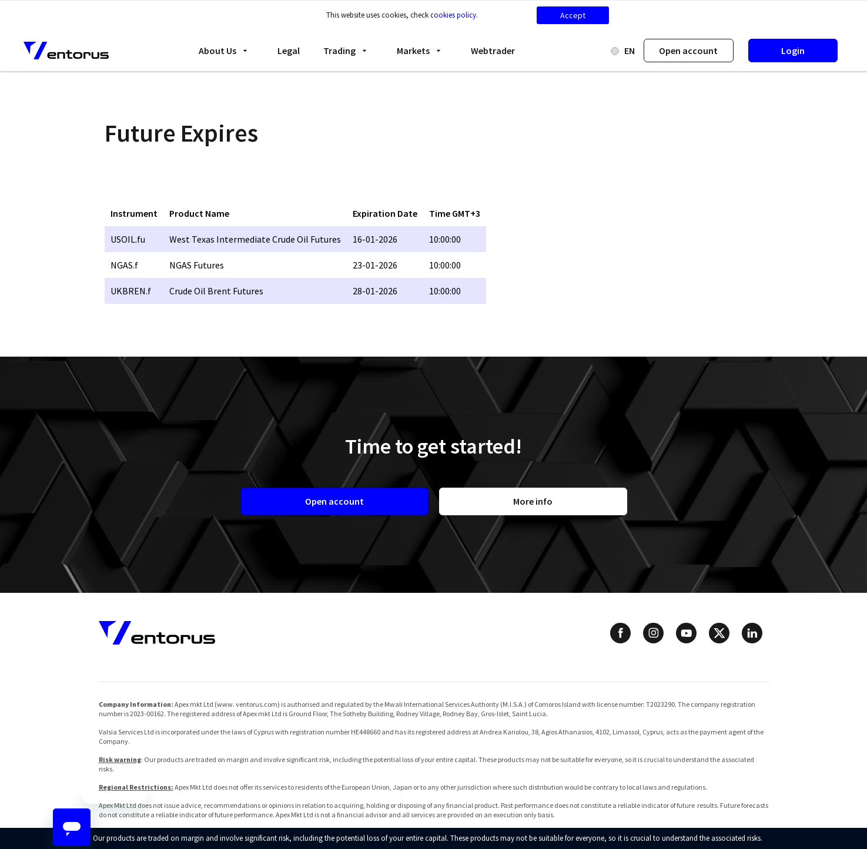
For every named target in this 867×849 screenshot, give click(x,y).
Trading (348, 50)
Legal (288, 50)
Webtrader (493, 50)
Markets (422, 50)
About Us (226, 50)
